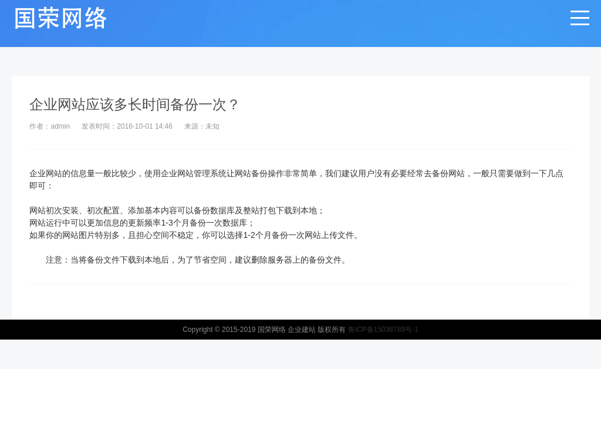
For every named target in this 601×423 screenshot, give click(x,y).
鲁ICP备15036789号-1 (383, 329)
